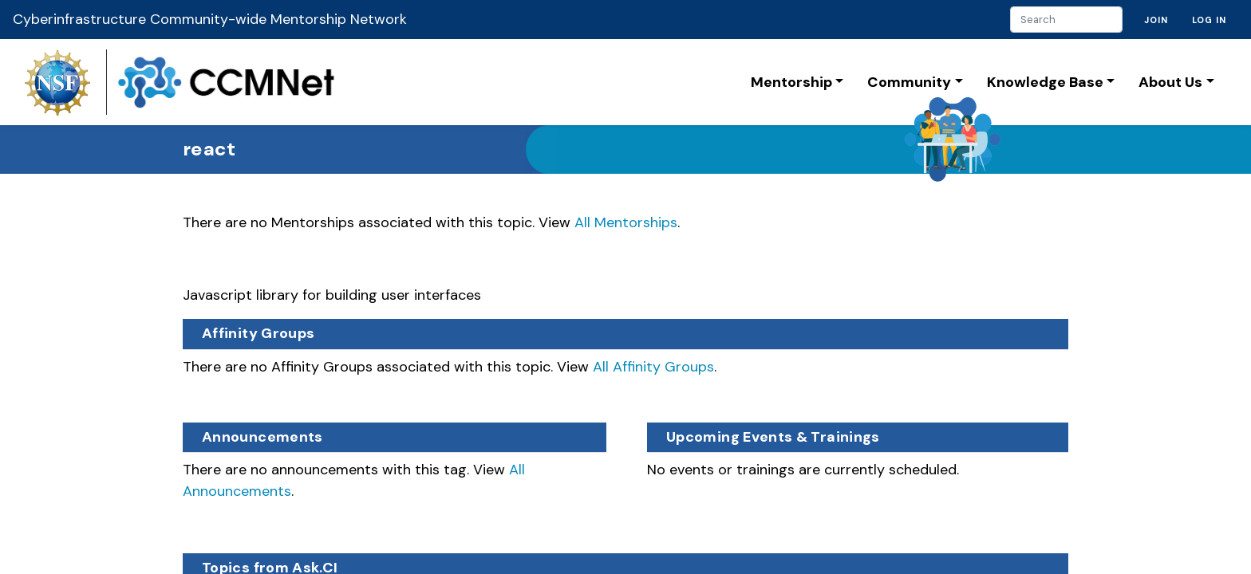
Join (1156, 20)
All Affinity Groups (653, 366)
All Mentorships (625, 222)
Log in (1209, 20)
